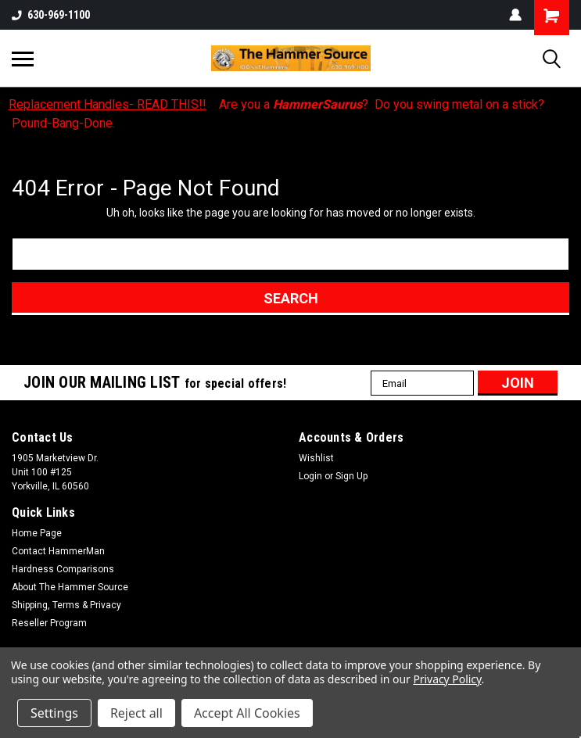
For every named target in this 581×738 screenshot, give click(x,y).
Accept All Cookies (247, 713)
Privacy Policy (447, 679)
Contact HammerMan (58, 551)
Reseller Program (49, 623)
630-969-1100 (51, 15)
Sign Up (351, 476)
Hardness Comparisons (63, 569)
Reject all (136, 713)
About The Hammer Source (70, 587)
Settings (54, 713)
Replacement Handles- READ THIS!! (107, 104)
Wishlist (316, 458)
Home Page (37, 533)
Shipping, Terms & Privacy (66, 605)
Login (310, 476)
